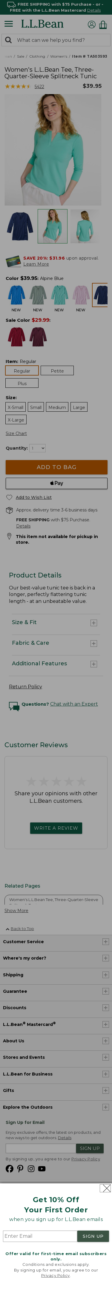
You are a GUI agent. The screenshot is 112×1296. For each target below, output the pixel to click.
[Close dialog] (105, 1188)
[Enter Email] (40, 1236)
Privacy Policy (55, 1275)
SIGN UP (93, 1236)
